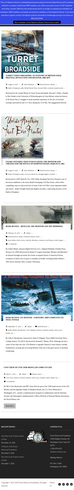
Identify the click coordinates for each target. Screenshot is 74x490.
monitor (41, 240)
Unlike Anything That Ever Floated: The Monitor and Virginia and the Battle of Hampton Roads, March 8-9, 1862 (35, 163)
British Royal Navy (31, 88)
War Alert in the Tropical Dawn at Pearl (12, 437)
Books (53, 84)
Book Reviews (45, 84)
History (32, 237)
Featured (26, 237)
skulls (52, 378)
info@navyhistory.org (58, 452)
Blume (14, 330)
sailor (48, 378)
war (12, 333)
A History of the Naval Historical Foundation (9, 448)
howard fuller (42, 88)
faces (11, 378)
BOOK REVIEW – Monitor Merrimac (34, 226)
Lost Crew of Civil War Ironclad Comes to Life (28, 367)
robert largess (58, 240)
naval (56, 330)
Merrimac (35, 240)
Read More (10, 406)
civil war (27, 174)
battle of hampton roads (16, 88)
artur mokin (12, 240)
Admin (28, 233)
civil (27, 330)
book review (21, 240)
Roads (8, 333)
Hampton (33, 330)
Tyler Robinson (29, 84)
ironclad (50, 88)
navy (60, 330)
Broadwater (21, 330)
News (38, 237)
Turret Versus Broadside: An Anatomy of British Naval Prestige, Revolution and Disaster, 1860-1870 (34, 77)
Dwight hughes (44, 174)
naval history (49, 240)
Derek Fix (34, 174)
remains (42, 378)
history (39, 330)
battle (10, 330)
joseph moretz (58, 88)
